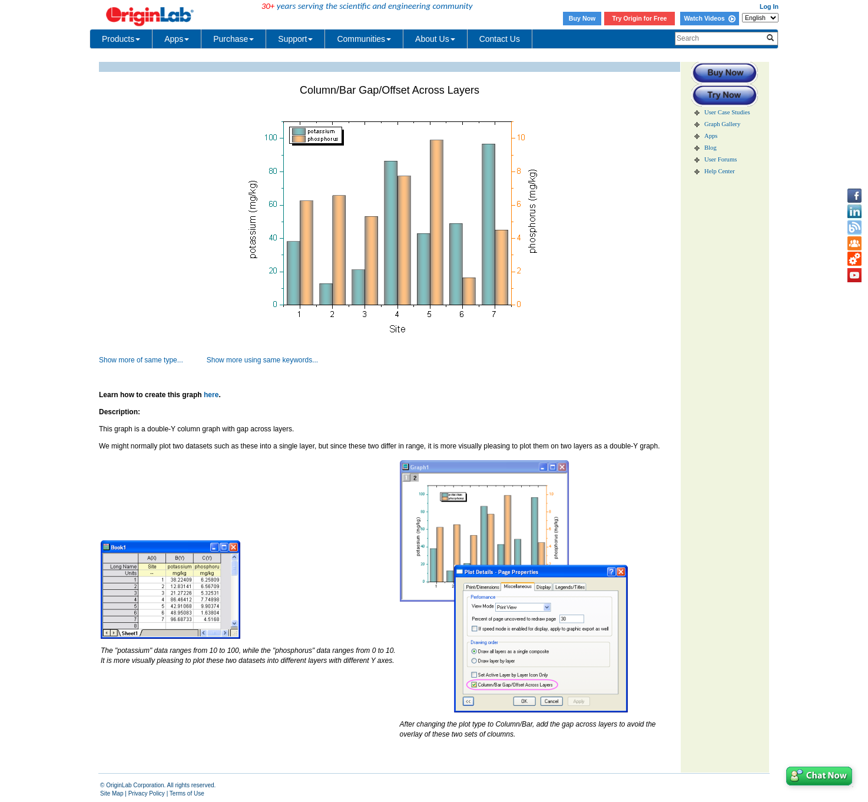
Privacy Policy (146, 793)
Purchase (233, 39)
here (211, 395)
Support (295, 39)
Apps (176, 39)
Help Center (719, 171)
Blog (710, 147)
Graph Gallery (722, 124)
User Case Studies (727, 112)
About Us (435, 39)
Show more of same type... (141, 360)
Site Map (111, 793)
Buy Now (582, 18)
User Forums (720, 159)
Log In (769, 6)
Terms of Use (187, 793)
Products (121, 39)
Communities (364, 39)
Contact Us (499, 39)
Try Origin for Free (639, 18)
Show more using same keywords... (262, 360)
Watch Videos (709, 18)
